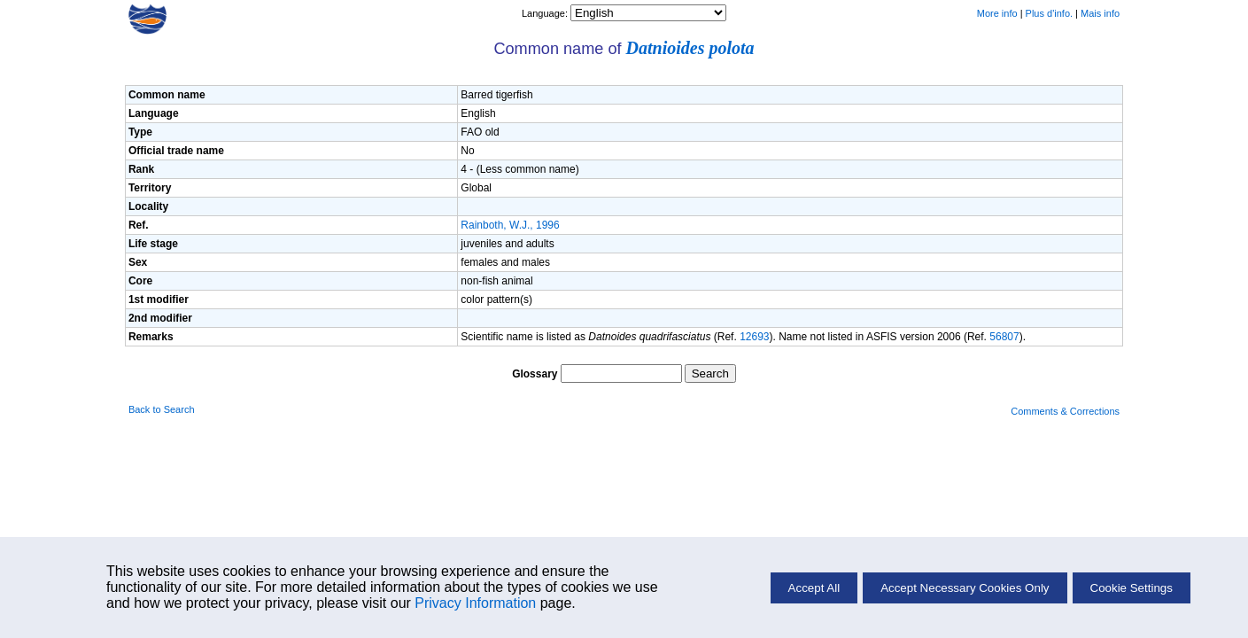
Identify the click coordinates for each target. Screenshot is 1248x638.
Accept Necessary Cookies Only (964, 588)
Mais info (1100, 13)
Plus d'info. (1049, 13)
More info (997, 13)
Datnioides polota (690, 48)
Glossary (534, 374)
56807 (1004, 337)
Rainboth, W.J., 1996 (510, 225)
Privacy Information (475, 603)
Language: (546, 13)
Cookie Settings (1131, 588)
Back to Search (161, 409)
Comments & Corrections (1065, 411)
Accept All (814, 588)
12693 (754, 337)
